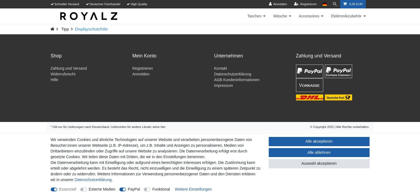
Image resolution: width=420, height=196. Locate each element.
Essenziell (67, 189)
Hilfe (54, 80)
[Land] (324, 4)
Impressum (223, 85)
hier (163, 126)
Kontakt (220, 68)
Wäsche (280, 16)
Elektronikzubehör (346, 16)
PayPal (134, 189)
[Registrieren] (304, 4)
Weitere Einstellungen (193, 189)
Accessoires (309, 16)
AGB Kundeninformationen (237, 80)
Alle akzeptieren (319, 141)
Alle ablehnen (319, 152)
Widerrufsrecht (63, 74)
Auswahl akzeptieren (319, 163)
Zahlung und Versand (69, 68)
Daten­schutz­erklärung (92, 179)
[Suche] (334, 4)
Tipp (64, 29)
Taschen (254, 16)
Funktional (161, 189)
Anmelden (141, 74)
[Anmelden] (277, 4)
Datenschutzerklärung (232, 74)
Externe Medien (102, 189)
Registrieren (142, 68)
